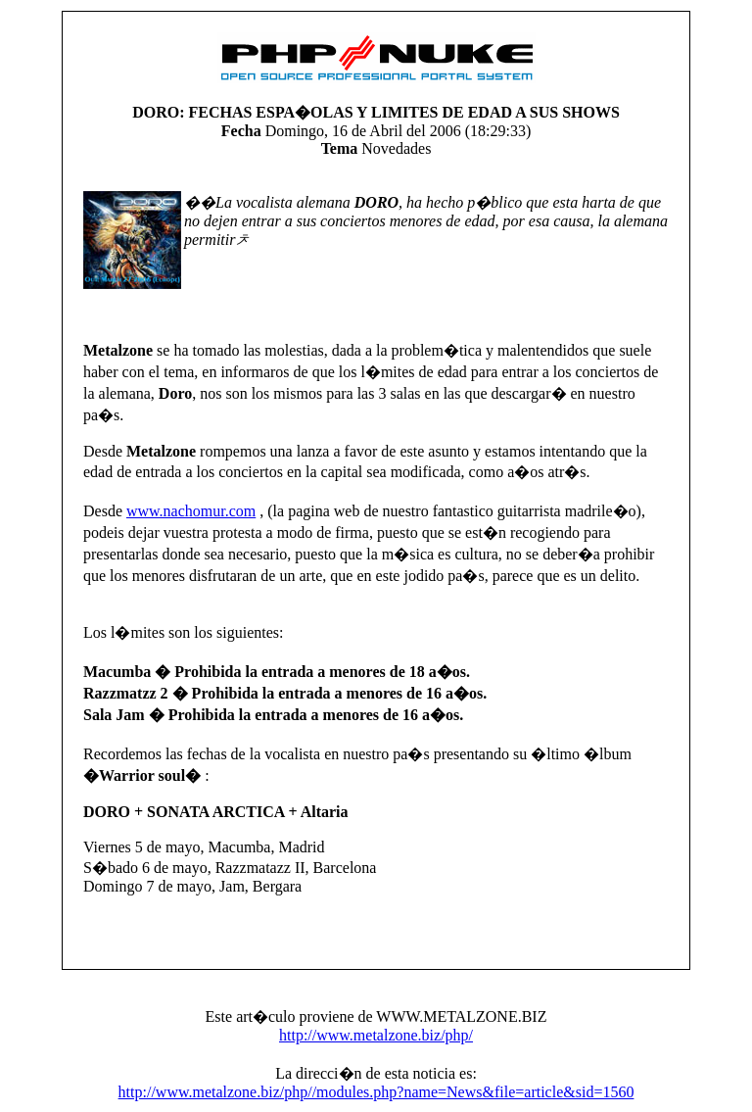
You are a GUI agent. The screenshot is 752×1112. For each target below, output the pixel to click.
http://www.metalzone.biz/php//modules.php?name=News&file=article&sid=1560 (376, 1092)
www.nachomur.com (191, 511)
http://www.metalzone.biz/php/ (376, 1035)
